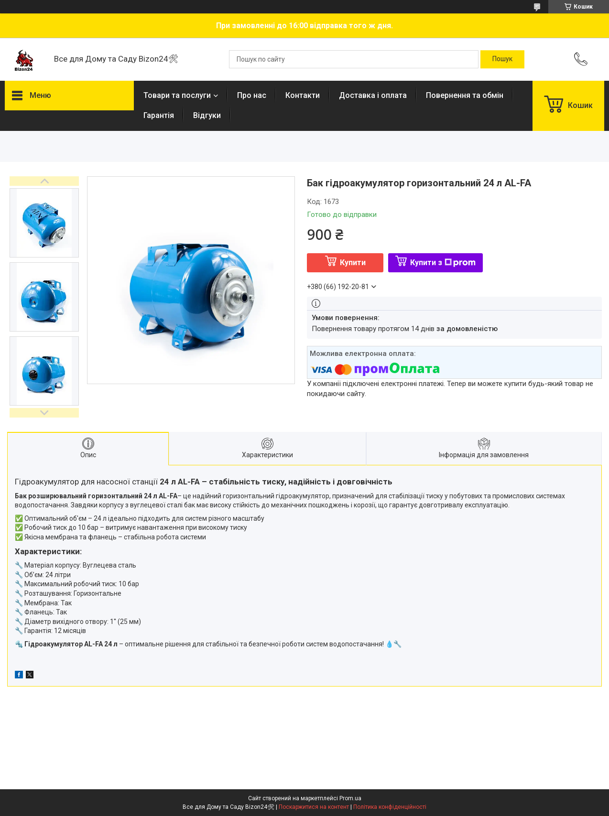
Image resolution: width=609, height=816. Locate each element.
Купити (353, 262)
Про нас (251, 95)
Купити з (443, 262)
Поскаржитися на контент (314, 807)
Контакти (302, 95)
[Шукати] (502, 59)
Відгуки (207, 115)
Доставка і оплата (373, 95)
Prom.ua (350, 798)
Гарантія (158, 115)
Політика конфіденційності (389, 807)
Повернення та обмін (464, 95)
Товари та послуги (177, 95)
